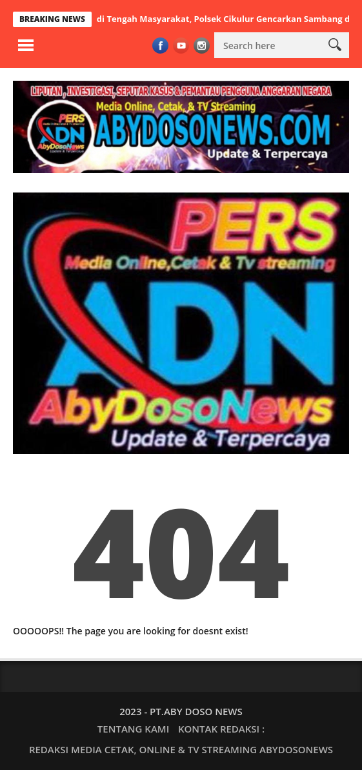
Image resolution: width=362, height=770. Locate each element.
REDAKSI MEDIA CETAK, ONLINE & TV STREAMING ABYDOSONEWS (181, 749)
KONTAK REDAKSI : (221, 728)
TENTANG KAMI (133, 728)
